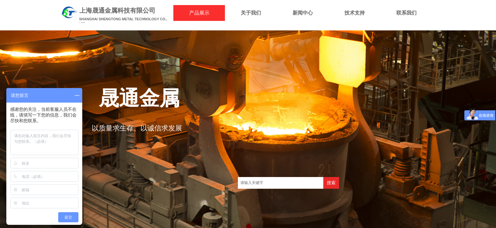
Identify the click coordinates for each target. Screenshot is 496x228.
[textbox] (280, 183)
